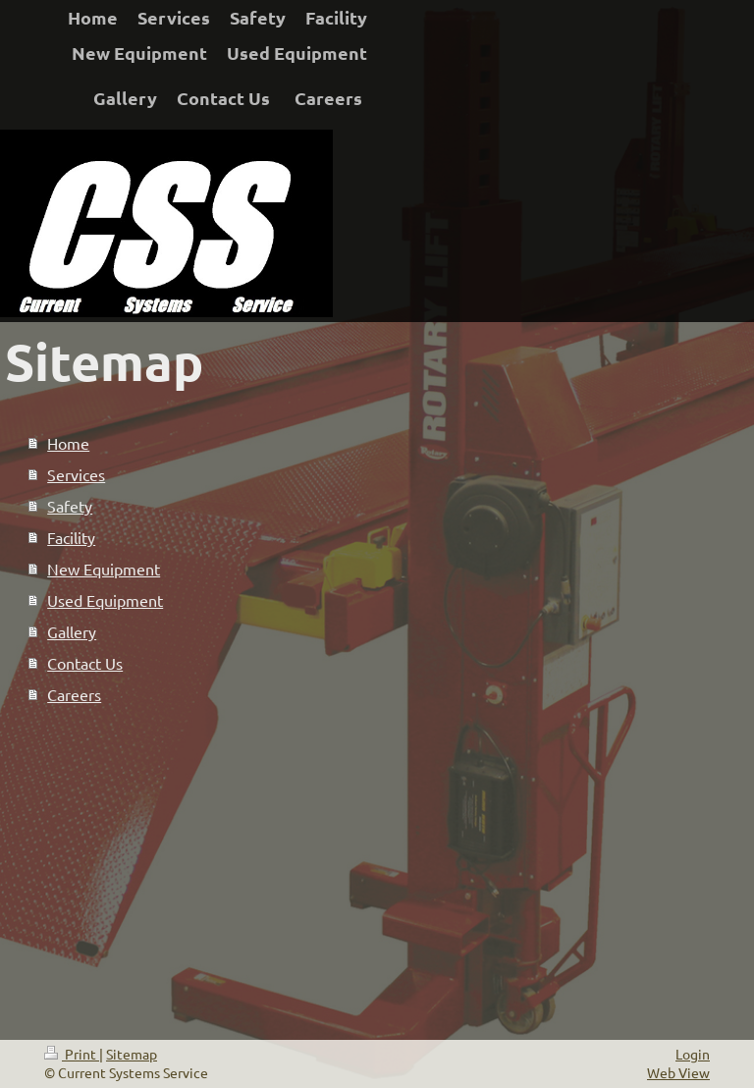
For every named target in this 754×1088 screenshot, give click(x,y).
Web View (678, 1072)
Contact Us (85, 663)
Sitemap (131, 1053)
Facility (71, 537)
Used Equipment (105, 600)
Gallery (71, 631)
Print (71, 1053)
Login (692, 1053)
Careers (74, 694)
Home (68, 443)
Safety (69, 506)
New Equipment (103, 568)
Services (76, 474)
